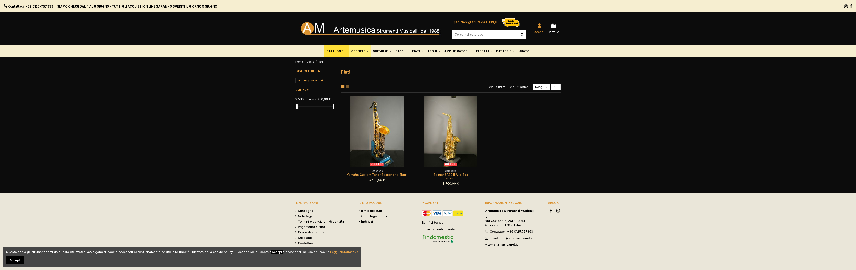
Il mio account (371, 211)
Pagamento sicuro (311, 227)
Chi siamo (305, 238)
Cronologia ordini (374, 216)
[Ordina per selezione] (541, 87)
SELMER (450, 178)
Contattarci (306, 243)
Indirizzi (367, 221)
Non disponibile (310, 80)
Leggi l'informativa (344, 252)
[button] (336, 51)
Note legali (306, 216)
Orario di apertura (311, 232)
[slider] (297, 106)
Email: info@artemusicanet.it (511, 238)
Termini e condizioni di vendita (321, 221)
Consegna (305, 211)
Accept (15, 260)
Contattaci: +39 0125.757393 (511, 231)
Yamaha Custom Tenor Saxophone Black (377, 174)
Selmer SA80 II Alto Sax (451, 174)
